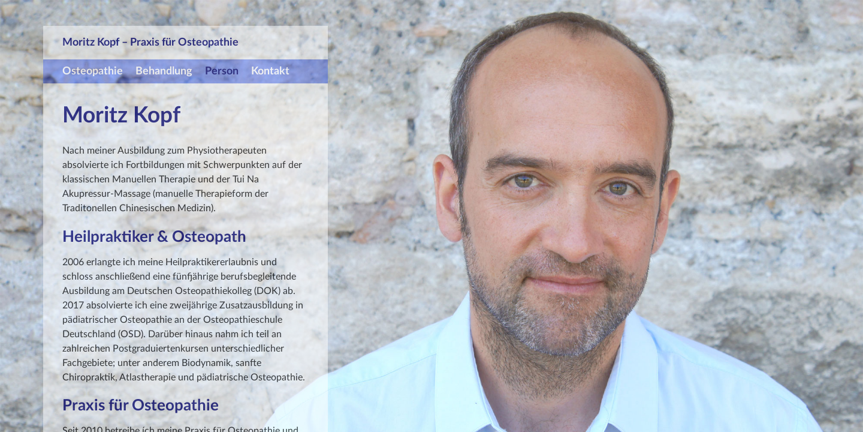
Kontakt (270, 71)
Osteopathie (92, 71)
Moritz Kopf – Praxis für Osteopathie (150, 42)
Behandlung (163, 71)
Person (222, 71)
